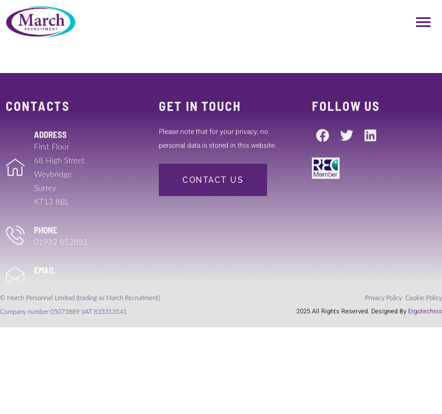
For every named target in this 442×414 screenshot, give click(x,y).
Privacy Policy (384, 297)
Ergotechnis (425, 311)
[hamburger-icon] (423, 22)
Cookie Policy (423, 297)
